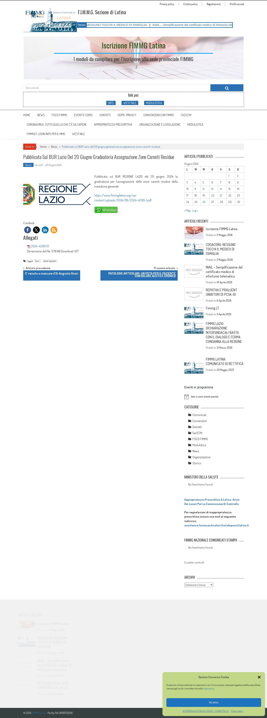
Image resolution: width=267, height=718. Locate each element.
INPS (111, 103)
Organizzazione (201, 457)
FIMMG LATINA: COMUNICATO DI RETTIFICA (224, 361)
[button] (259, 677)
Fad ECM (186, 115)
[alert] (214, 396)
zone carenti (50, 260)
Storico (196, 463)
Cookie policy (190, 4)
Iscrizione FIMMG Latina (221, 229)
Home (26, 115)
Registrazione (214, 4)
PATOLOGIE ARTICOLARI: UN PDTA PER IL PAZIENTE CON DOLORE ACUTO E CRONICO (142, 274)
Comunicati (199, 415)
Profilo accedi (237, 4)
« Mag (187, 210)
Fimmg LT (212, 308)
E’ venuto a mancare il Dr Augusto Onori (51, 273)
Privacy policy (237, 711)
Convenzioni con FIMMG (158, 115)
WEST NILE (129, 103)
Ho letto (213, 702)
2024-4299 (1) (40, 246)
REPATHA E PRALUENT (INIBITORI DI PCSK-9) (221, 292)
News (41, 115)
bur (37, 260)
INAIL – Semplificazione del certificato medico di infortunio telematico (202, 24)
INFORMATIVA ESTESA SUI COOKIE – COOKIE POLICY (206, 711)
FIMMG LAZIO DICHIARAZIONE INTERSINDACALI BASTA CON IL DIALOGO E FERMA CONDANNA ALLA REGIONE (224, 332)
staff (40, 165)
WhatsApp (109, 210)
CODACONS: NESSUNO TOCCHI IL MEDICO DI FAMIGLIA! (113, 24)
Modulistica (199, 445)
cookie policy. (209, 688)
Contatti (105, 115)
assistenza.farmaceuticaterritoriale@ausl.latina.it (216, 525)
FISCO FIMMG (59, 115)
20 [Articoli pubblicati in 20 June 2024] (212, 195)
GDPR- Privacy (127, 115)
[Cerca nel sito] (226, 87)
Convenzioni (199, 421)
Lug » (195, 210)
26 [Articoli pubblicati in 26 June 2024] (204, 202)
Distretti (197, 427)
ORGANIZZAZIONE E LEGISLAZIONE (159, 124)
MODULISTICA (154, 103)
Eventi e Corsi (83, 115)
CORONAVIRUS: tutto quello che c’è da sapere (57, 124)
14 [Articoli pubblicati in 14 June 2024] (221, 189)
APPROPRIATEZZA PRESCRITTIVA (113, 124)
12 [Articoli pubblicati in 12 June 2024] (204, 189)
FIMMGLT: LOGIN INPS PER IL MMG (46, 134)
